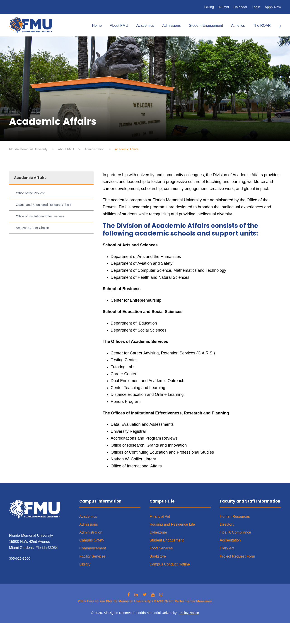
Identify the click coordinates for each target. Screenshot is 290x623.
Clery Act (227, 548)
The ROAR (262, 25)
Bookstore (158, 556)
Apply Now (273, 7)
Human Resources (235, 516)
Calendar (240, 7)
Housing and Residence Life (172, 524)
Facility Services (92, 556)
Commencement (92, 548)
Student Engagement (206, 25)
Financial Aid (160, 516)
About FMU (119, 25)
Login (256, 7)
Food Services (161, 548)
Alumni (223, 7)
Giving (209, 7)
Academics (145, 25)
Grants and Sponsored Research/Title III (44, 205)
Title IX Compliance (235, 532)
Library (84, 564)
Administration (90, 532)
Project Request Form (237, 556)
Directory (227, 524)
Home (97, 25)
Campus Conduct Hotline (170, 564)
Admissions (171, 25)
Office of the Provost (30, 193)
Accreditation (230, 540)
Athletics (238, 25)
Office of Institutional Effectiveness (40, 216)
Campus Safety (91, 540)
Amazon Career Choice (32, 228)
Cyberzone (158, 532)
